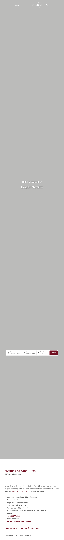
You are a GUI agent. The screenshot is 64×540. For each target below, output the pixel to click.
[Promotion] (44, 353)
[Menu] (11, 4)
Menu (17, 5)
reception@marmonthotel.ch (19, 521)
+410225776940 (13, 516)
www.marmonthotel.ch (21, 491)
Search (54, 352)
